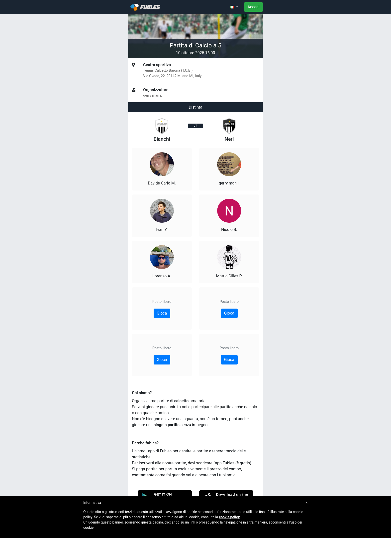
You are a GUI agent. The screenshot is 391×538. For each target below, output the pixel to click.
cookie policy (229, 517)
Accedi (253, 6)
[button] (234, 7)
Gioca (162, 313)
